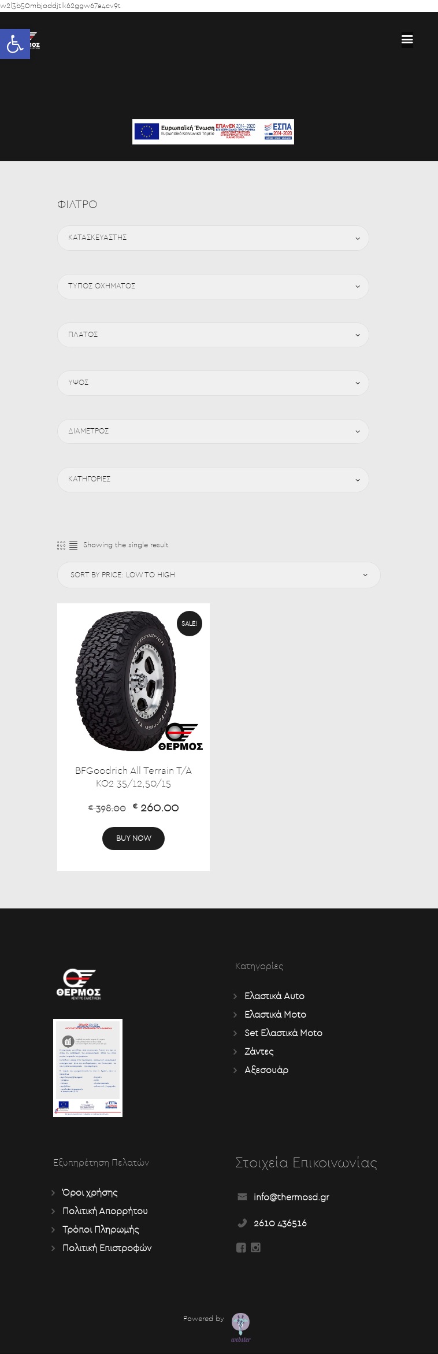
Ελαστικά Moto (275, 1015)
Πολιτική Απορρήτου (105, 1211)
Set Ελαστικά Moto (283, 1033)
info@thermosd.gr (291, 1197)
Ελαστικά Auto (274, 996)
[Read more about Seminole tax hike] (407, 40)
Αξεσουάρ (266, 1070)
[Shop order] (217, 575)
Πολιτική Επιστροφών (106, 1248)
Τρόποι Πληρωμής (100, 1230)
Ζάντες (258, 1052)
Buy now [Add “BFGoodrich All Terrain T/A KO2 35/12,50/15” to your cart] (133, 838)
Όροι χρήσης (89, 1193)
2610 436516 (280, 1223)
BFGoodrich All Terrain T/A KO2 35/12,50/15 (133, 777)
